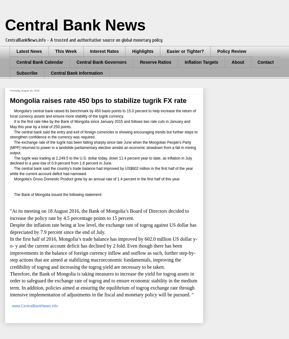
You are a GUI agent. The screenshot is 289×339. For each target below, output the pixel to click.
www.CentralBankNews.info (34, 306)
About (238, 62)
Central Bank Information (77, 73)
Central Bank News (75, 25)
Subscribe (27, 73)
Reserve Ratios (155, 62)
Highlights (142, 51)
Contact (266, 62)
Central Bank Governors (101, 62)
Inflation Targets (201, 62)
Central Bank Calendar (39, 62)
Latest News (29, 51)
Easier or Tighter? (185, 51)
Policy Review (231, 51)
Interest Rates (104, 51)
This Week (66, 51)
